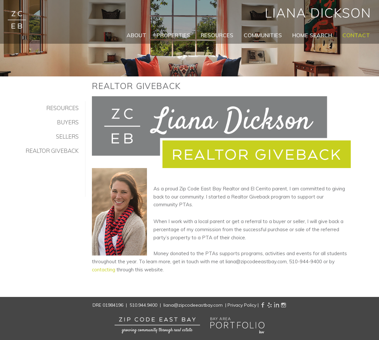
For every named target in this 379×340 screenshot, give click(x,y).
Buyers (68, 122)
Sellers (67, 136)
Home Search (312, 35)
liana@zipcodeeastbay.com (193, 305)
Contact (356, 35)
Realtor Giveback (52, 150)
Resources (217, 35)
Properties (173, 35)
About (136, 35)
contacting (103, 269)
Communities (263, 35)
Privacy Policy (242, 305)
